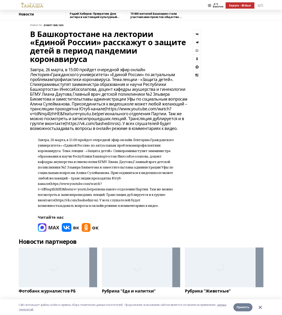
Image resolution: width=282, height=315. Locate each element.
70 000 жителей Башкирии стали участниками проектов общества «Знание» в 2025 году (154, 15)
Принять (243, 307)
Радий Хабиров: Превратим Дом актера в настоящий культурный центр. (93, 15)
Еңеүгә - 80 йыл (240, 5)
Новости (26, 14)
